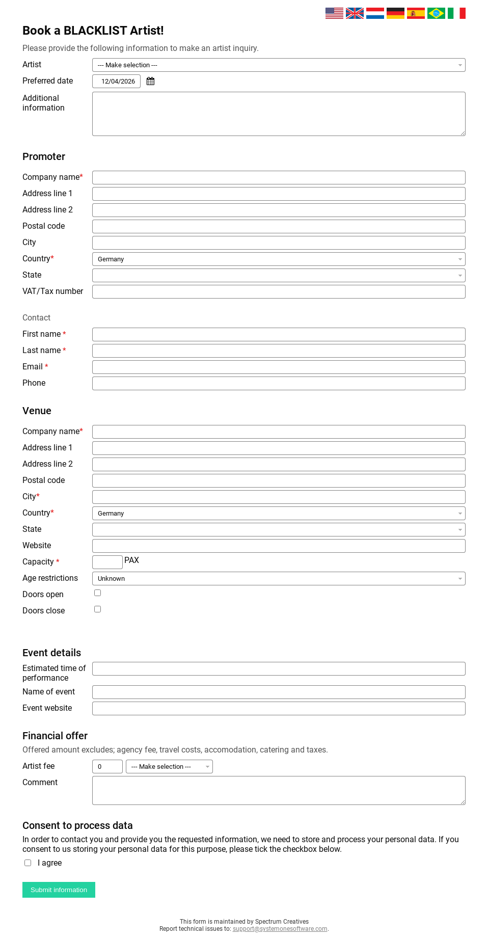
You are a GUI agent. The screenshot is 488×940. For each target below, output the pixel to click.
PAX (131, 560)
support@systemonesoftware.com (280, 928)
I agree (50, 863)
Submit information (59, 890)
